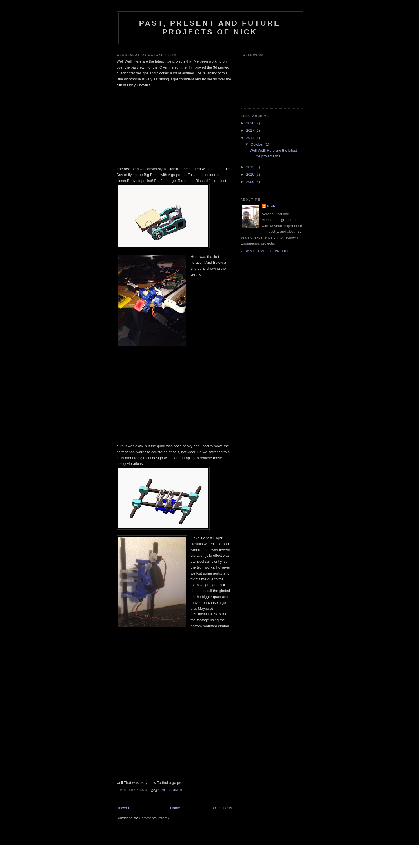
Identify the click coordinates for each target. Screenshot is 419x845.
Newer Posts (127, 808)
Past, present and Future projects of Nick (210, 27)
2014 (251, 138)
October (257, 144)
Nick (271, 206)
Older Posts (222, 808)
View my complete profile (265, 251)
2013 (251, 167)
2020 (251, 123)
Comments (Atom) (154, 818)
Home (175, 808)
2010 (251, 174)
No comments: (175, 790)
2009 (251, 182)
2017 (251, 130)
